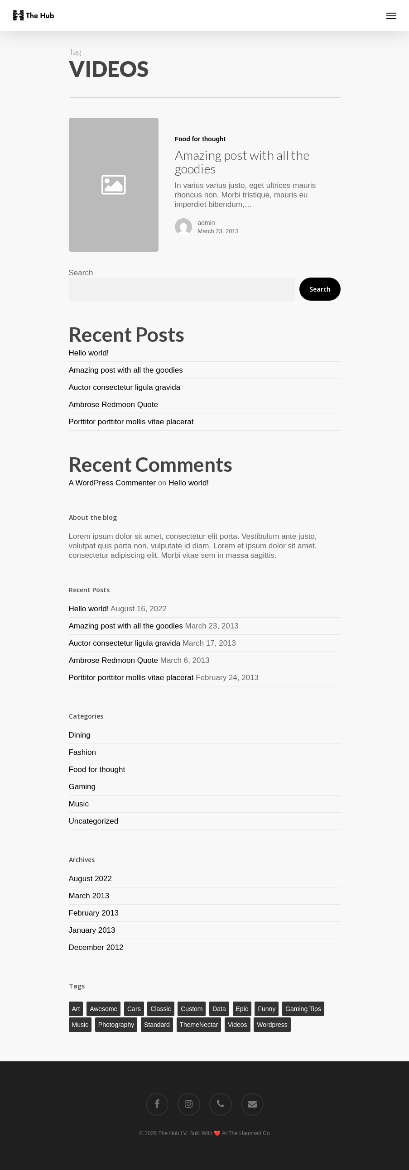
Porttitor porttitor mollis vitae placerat (131, 421)
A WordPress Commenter (112, 483)
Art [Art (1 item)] (76, 1008)
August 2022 (90, 878)
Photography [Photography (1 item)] (116, 1024)
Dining (80, 735)
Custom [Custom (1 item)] (191, 1008)
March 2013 (89, 896)
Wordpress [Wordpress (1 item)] (272, 1024)
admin (206, 222)
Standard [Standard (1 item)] (157, 1024)
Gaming (82, 786)
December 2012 (96, 947)
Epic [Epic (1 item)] (242, 1008)
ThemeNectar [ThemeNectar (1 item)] (199, 1024)
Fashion (82, 752)
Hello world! (89, 353)
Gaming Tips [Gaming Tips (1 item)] (303, 1008)
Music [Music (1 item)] (80, 1024)
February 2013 (94, 913)
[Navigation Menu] (391, 15)
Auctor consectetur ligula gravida (125, 387)
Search (81, 273)
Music (79, 804)
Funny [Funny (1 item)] (266, 1008)
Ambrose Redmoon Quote (114, 404)
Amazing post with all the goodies (126, 370)
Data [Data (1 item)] (219, 1008)
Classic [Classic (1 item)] (160, 1008)
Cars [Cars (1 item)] (134, 1008)
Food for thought (200, 139)
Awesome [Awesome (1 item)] (103, 1008)
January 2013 (92, 930)
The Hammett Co (248, 1133)
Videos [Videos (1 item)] (237, 1024)
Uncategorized (94, 821)
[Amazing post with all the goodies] (249, 185)
